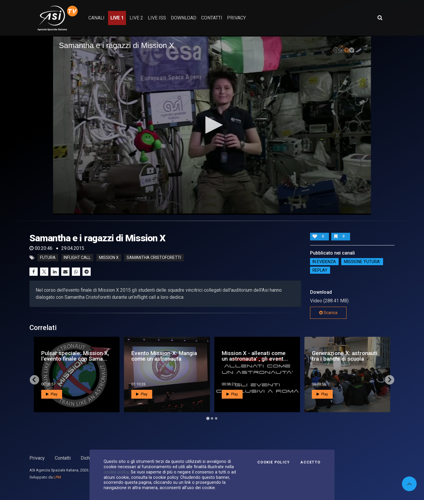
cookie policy (116, 472)
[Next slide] (389, 380)
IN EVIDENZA (324, 261)
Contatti (63, 458)
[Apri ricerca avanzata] (380, 17)
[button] (212, 125)
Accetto (310, 462)
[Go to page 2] (212, 418)
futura (48, 257)
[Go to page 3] (216, 418)
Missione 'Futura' (362, 261)
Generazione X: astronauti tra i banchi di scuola (344, 356)
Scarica (328, 312)
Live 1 (117, 18)
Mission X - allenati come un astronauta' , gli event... (255, 356)
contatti (211, 18)
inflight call (77, 257)
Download (183, 18)
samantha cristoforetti (154, 257)
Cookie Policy (273, 462)
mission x (109, 257)
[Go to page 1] (207, 418)
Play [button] (51, 394)
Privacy (37, 458)
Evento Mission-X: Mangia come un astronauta (164, 356)
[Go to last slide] (34, 380)
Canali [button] (96, 18)
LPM (57, 477)
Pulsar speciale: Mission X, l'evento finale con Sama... (75, 356)
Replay (319, 270)
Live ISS (157, 18)
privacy (236, 18)
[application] (212, 125)
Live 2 (136, 18)
